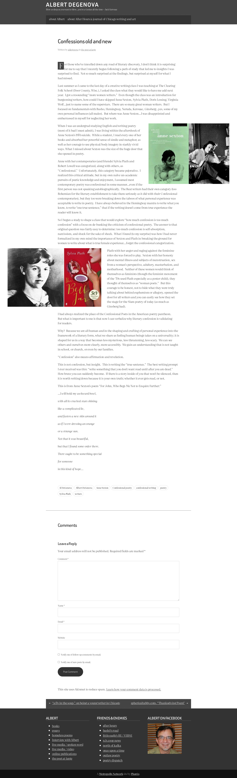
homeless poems (62, 735)
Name (61, 605)
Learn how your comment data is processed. (133, 689)
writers (78, 493)
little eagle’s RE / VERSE (117, 735)
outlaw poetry (111, 755)
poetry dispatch (113, 760)
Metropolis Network (111, 774)
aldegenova (73, 49)
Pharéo (135, 774)
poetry (163, 487)
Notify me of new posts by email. (76, 662)
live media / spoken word (67, 744)
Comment (63, 558)
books (55, 726)
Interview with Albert (65, 739)
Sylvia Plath (65, 493)
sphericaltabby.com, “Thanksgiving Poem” (158, 703)
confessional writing (146, 487)
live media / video (63, 749)
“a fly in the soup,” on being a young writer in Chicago (86, 703)
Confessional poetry (122, 487)
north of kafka (112, 745)
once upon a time (113, 750)
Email (61, 621)
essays (56, 730)
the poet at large (88, 49)
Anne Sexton (102, 487)
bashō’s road (110, 730)
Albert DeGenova (72, 5)
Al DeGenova (65, 487)
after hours (110, 725)
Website (61, 637)
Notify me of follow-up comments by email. (81, 654)
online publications (64, 753)
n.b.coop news (112, 740)
